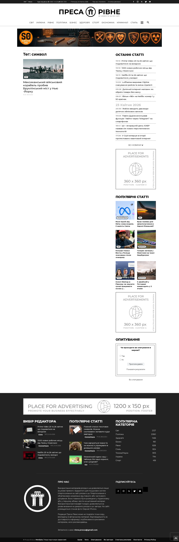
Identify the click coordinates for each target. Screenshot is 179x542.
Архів (79, 540)
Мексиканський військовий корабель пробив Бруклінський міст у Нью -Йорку (42, 87)
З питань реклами (114, 2)
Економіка (108, 22)
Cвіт (31, 22)
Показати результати (135, 369)
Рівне (51, 22)
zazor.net (62, 540)
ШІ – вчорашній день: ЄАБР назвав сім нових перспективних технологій (133, 128)
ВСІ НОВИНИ (135, 145)
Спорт (95, 22)
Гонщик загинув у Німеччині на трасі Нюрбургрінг (145, 253)
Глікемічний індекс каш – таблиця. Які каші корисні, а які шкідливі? (96, 459)
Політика (61, 22)
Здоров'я (84, 22)
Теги (34, 50)
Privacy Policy (150, 540)
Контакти (138, 540)
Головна (26, 50)
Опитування (96, 540)
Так (123, 356)
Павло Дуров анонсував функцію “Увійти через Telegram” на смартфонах (134, 119)
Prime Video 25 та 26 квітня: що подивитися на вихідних (50, 429)
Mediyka (39, 540)
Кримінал (122, 22)
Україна (40, 22)
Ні (123, 360)
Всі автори (108, 540)
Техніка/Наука (122, 453)
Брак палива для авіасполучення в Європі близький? (145, 224)
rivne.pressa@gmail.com (85, 530)
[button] (142, 23)
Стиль (134, 22)
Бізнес (73, 22)
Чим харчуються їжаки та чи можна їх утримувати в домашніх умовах (96, 445)
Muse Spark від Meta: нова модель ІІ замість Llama (125, 224)
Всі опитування (136, 380)
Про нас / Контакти (99, 2)
